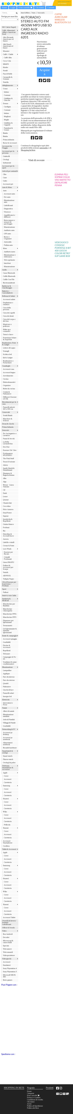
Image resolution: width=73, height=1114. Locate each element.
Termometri (7, 626)
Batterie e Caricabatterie (7, 292)
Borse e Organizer (8, 238)
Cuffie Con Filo (8, 279)
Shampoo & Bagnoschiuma (8, 474)
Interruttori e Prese (8, 704)
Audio (4, 270)
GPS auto (7, 234)
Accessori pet (8, 184)
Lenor (5, 496)
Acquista (44, 72)
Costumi (7, 95)
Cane (5, 178)
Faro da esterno (9, 680)
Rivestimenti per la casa (9, 403)
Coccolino (7, 506)
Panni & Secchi (9, 439)
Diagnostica (8, 209)
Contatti (50, 7)
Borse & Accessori (10, 143)
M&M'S (6, 64)
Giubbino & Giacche (8, 99)
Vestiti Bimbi (7, 415)
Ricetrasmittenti (9, 283)
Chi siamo (39, 7)
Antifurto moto (9, 252)
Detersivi (5, 430)
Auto (33, 13)
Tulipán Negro (8, 579)
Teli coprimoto (9, 260)
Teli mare (6, 654)
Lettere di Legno (9, 348)
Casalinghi (6, 366)
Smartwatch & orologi (7, 752)
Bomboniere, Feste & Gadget (9, 344)
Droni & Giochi (8, 424)
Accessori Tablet (9, 917)
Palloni (5, 592)
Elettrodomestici (9, 382)
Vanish (5, 572)
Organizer (7, 385)
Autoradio (41, 13)
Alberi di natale (8, 711)
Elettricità (5, 700)
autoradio (44, 148)
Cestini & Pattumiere (7, 393)
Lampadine (7, 670)
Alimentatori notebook (7, 744)
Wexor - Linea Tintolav (8, 486)
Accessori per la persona (8, 152)
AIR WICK (7, 576)
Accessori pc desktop (8, 733)
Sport (4, 589)
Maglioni (7, 116)
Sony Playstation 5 (10, 972)
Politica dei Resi (33, 1108)
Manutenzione (9, 227)
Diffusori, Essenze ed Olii (10, 398)
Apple (5, 773)
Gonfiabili (6, 642)
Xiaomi (5, 828)
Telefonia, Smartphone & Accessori (7, 767)
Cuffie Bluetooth (9, 276)
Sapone (6, 516)
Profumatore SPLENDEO (8, 454)
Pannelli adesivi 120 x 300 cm (9, 408)
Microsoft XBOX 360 (9, 976)
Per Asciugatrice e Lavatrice (10, 434)
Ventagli (6, 351)
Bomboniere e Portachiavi (8, 362)
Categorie (30, 1093)
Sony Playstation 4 (10, 968)
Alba (4, 478)
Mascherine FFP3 (9, 617)
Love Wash (7, 549)
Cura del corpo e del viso (9, 320)
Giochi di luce (8, 690)
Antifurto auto (9, 230)
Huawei (6, 799)
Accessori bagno (9, 372)
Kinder (5, 67)
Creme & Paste (8, 546)
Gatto (5, 181)
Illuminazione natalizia (8, 715)
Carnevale (6, 412)
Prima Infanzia (7, 427)
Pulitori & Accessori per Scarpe (8, 567)
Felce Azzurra (8, 509)
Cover (6, 776)
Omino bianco (8, 524)
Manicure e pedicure (7, 325)
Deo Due (6, 447)
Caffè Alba (8, 58)
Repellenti (6, 651)
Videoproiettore (9, 955)
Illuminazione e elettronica (10, 256)
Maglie (6, 120)
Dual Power (7, 513)
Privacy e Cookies (33, 1098)
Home (4, 7)
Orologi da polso (9, 763)
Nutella (5, 82)
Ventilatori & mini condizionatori (9, 663)
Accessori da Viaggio (7, 147)
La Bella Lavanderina (8, 443)
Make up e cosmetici (7, 330)
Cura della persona (7, 309)
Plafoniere (7, 687)
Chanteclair (7, 503)
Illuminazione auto (9, 201)
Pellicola (7, 825)
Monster (6, 51)
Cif (4, 490)
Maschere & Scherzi (7, 420)
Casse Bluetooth (9, 273)
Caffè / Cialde (8, 54)
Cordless (6, 846)
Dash (5, 493)
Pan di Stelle (7, 74)
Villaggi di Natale (9, 723)
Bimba (5, 136)
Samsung (6, 786)
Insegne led (7, 696)
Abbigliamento (7, 85)
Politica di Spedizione (35, 1106)
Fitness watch (8, 759)
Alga (4, 482)
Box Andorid (8, 934)
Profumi (6, 527)
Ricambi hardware (10, 748)
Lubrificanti (8, 205)
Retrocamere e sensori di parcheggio (9, 222)
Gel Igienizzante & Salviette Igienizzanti (10, 630)
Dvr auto (7, 197)
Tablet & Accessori (9, 849)
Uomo (5, 89)
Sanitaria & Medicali (6, 600)
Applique (6, 674)
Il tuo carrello (25, 7)
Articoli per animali (9, 171)
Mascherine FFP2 (9, 614)
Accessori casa (8, 369)
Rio (4, 531)
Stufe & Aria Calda (9, 595)
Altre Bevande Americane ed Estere (8, 39)
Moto (5, 248)
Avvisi (29, 1104)
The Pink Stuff (8, 458)
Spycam (6, 946)
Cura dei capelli (9, 313)
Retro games (7, 980)
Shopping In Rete (28, 150)
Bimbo (5, 133)
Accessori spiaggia (10, 639)
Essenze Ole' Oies (9, 450)
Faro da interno (9, 677)
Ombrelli (6, 156)
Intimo (6, 92)
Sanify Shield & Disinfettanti (9, 469)
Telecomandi (8, 952)
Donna (5, 103)
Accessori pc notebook (8, 738)
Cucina (5, 379)
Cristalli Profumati (8, 558)
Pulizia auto (8, 245)
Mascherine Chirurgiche (7, 610)
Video (4, 931)
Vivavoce (7, 212)
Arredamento (8, 376)
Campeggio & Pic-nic (10, 658)
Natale (4, 708)
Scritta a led (7, 354)
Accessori (7, 779)
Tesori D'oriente (9, 462)
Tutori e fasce (8, 334)
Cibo (4, 174)
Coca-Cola (7, 61)
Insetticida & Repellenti (7, 520)
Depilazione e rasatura (8, 304)
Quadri (5, 683)
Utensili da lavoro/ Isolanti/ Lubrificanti (9, 922)
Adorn (5, 465)
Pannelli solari (8, 693)
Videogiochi (6, 959)
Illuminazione (7, 667)
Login (12, 7)
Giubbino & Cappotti (8, 124)
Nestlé (5, 71)
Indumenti (7, 163)
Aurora (5, 539)
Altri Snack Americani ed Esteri (8, 46)
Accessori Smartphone (7, 842)
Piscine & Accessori (6, 646)
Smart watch (7, 756)
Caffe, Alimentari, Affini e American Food (9, 32)
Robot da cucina (9, 389)
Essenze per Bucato (8, 553)
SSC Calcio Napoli (9, 27)
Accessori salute (9, 299)
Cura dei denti (8, 316)
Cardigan (7, 107)
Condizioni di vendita (35, 1100)
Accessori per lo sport (8, 167)
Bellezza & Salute (8, 296)
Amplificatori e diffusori (9, 216)
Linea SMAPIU (8, 562)
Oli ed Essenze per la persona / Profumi (9, 584)
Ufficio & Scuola (8, 928)
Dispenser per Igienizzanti (8, 621)
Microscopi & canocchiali (8, 942)
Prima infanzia (8, 140)
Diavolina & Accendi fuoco (8, 535)
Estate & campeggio (9, 636)
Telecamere (7, 949)
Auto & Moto (25, 13)
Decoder (6, 937)
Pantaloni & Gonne (8, 129)
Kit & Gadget (7, 358)
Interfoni (7, 263)
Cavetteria (8, 782)
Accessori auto (9, 194)
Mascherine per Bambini (9, 605)
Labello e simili (8, 542)
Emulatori (7, 965)
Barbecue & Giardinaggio (7, 287)
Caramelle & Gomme (7, 78)
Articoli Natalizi (9, 719)
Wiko (5, 812)
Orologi (6, 160)
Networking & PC (8, 729)
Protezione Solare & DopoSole (9, 339)
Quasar (6, 500)
